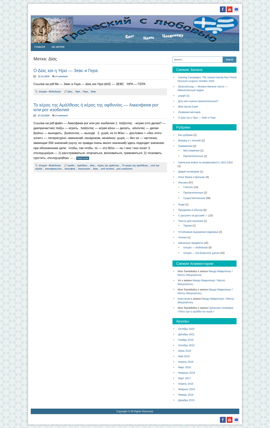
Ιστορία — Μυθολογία (195, 247)
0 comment (61, 76)
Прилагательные (193, 155)
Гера (85, 91)
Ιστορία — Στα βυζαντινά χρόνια (201, 252)
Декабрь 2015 (186, 400)
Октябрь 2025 (186, 328)
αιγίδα (71, 165)
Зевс (93, 91)
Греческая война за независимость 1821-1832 (205, 162)
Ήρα (77, 91)
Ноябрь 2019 (186, 339)
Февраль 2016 (186, 389)
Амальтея (84, 168)
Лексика (183, 182)
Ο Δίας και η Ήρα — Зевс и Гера (65, 70)
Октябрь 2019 (186, 345)
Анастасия (184, 298)
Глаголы (188, 186)
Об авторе (58, 47)
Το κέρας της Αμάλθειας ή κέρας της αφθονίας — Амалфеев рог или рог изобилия (96, 107)
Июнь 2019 (184, 350)
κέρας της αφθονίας (108, 165)
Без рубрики (185, 134)
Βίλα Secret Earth (188, 106)
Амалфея (69, 168)
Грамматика (185, 145)
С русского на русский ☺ (193, 215)
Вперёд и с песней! (189, 140)
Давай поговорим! (188, 171)
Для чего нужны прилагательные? (198, 101)
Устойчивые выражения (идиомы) (198, 231)
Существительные (194, 197)
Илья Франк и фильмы (191, 176)
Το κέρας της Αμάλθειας (135, 165)
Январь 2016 (185, 394)
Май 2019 (184, 356)
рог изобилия (124, 168)
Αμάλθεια (82, 165)
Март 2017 (184, 378)
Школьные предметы (190, 242)
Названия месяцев (189, 111)
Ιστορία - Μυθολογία (50, 91)
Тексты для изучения (190, 220)
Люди (181, 204)
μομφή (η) (184, 95)
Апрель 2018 (185, 361)
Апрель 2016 (185, 383)
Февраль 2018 (186, 372)
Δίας (70, 91)
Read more (82, 158)
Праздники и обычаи (190, 209)
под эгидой (107, 168)
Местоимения (191, 150)
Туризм (187, 225)
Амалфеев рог (53, 168)
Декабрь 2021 (186, 334)
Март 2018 (184, 367)
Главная (39, 47)
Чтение (182, 237)
